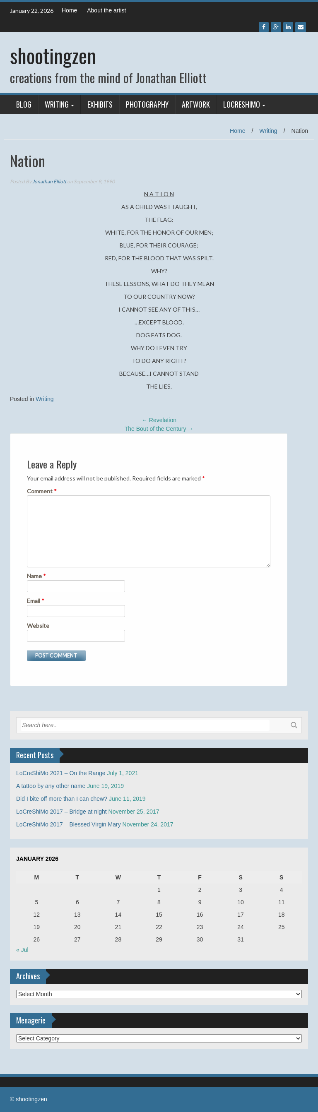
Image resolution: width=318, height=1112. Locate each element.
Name (36, 575)
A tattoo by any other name (50, 786)
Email (35, 600)
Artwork (196, 104)
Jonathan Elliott (49, 181)
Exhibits (100, 104)
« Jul (22, 949)
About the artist (106, 10)
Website (38, 625)
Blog (23, 104)
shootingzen (53, 55)
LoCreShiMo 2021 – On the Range (61, 773)
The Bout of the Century (159, 428)
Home (69, 10)
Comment (42, 491)
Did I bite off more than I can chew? (61, 798)
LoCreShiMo (241, 104)
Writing (57, 104)
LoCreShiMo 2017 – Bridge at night (61, 811)
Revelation (159, 420)
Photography (147, 104)
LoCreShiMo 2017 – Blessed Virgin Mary (68, 824)
